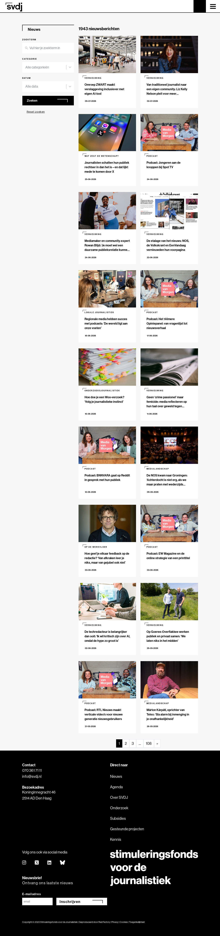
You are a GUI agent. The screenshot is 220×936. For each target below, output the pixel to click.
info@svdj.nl (32, 776)
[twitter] (37, 862)
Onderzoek (119, 808)
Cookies (124, 922)
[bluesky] (62, 862)
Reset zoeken (36, 111)
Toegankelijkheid (137, 922)
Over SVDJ (119, 797)
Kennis (115, 839)
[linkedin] (49, 862)
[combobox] (45, 67)
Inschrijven (70, 901)
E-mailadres (31, 894)
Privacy (114, 922)
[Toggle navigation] (213, 6)
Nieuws (116, 776)
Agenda (116, 786)
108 (149, 743)
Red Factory (104, 922)
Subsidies (118, 818)
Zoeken (32, 100)
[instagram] (24, 862)
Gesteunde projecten (127, 828)
